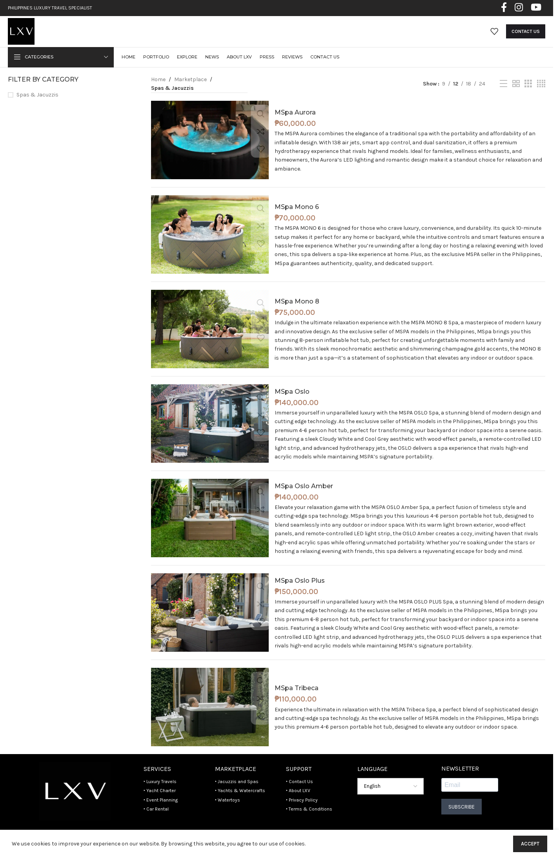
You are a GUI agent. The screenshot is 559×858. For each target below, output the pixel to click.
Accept (530, 844)
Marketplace (190, 89)
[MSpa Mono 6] (210, 244)
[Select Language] (390, 796)
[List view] (503, 94)
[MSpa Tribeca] (210, 717)
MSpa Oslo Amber (304, 496)
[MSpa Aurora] (210, 150)
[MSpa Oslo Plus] (210, 623)
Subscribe (461, 817)
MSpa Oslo (292, 401)
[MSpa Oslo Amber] (210, 528)
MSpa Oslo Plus (300, 590)
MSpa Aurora (295, 122)
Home (158, 89)
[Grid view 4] (541, 94)
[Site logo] (26, 36)
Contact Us (526, 37)
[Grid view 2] (516, 94)
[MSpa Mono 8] (210, 339)
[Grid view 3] (528, 94)
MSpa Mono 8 (297, 311)
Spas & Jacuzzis (37, 105)
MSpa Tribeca (297, 698)
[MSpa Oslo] (210, 433)
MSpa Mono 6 (297, 216)
